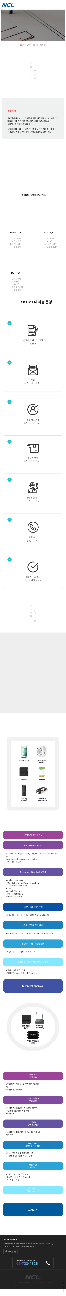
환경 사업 (35, 45)
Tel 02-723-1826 (11, 1246)
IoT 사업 (29, 45)
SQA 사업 (23, 45)
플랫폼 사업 (43, 45)
